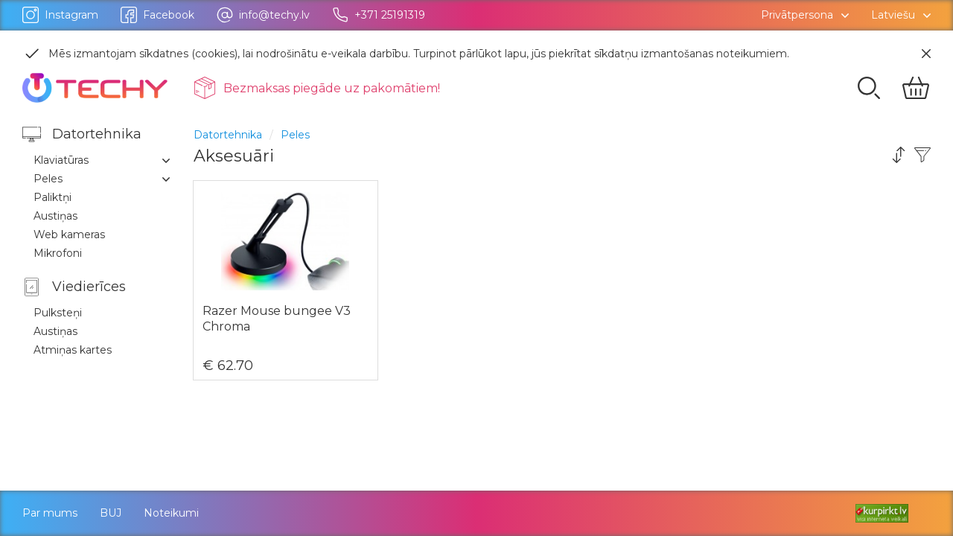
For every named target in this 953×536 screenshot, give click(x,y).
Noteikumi (171, 513)
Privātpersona (797, 15)
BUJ (110, 513)
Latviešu (893, 15)
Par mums (49, 513)
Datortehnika (228, 134)
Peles (295, 134)
